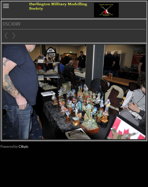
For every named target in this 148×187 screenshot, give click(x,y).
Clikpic (23, 146)
